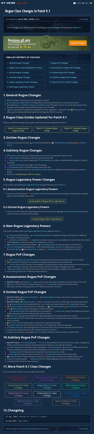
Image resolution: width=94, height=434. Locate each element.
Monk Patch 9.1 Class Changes (75, 386)
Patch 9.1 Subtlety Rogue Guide (75, 129)
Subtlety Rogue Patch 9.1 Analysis (28, 174)
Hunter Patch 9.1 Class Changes (18, 386)
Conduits (40, 105)
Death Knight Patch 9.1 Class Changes (18, 378)
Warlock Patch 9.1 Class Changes (28, 402)
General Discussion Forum (38, 429)
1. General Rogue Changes (18, 63)
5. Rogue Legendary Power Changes (22, 82)
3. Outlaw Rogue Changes (18, 72)
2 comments (83, 19)
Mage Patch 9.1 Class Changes (47, 386)
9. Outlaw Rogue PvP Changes (62, 72)
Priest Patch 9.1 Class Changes (47, 394)
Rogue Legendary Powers (37, 231)
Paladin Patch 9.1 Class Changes (18, 394)
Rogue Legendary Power (30, 185)
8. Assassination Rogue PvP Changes (65, 68)
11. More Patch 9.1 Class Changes (64, 82)
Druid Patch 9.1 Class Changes (75, 378)
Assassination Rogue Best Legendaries (47, 201)
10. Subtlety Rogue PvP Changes (63, 77)
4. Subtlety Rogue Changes (18, 77)
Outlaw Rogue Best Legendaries (47, 219)
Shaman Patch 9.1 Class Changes (75, 394)
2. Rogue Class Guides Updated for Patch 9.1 (25, 68)
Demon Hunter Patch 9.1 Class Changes (47, 378)
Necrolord (29, 103)
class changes (53, 27)
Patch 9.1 (77, 27)
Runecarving (45, 193)
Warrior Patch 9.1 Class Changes (66, 402)
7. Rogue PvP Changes (59, 63)
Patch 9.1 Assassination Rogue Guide (18, 129)
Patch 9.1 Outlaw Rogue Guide (47, 129)
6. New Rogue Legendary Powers (21, 87)
